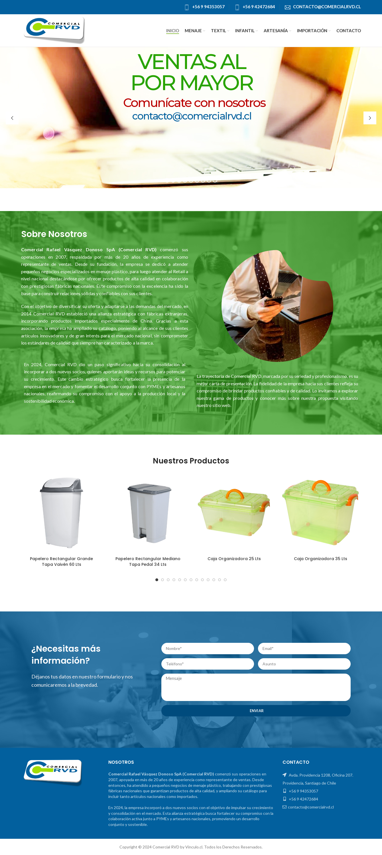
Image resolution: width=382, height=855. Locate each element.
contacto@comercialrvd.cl (327, 6)
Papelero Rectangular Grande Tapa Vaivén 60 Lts (61, 561)
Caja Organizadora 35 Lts (320, 559)
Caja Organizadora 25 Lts (234, 559)
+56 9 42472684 (259, 6)
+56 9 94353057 (208, 6)
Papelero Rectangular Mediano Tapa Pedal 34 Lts (147, 561)
